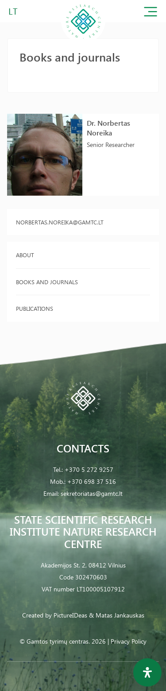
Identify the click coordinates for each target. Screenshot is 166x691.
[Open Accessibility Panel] (147, 672)
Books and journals (47, 282)
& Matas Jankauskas (116, 615)
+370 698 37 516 (91, 481)
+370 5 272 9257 (89, 469)
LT (13, 11)
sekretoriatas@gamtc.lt (92, 493)
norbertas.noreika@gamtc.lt (60, 222)
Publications (34, 308)
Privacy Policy (129, 641)
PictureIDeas (70, 615)
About (25, 255)
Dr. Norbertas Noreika (108, 127)
